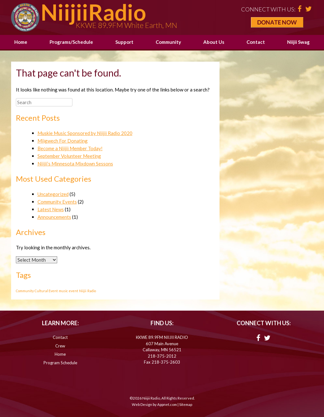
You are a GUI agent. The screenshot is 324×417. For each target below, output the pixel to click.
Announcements (54, 217)
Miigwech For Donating (62, 141)
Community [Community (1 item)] (25, 291)
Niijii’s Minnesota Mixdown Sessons (75, 163)
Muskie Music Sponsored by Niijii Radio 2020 (84, 133)
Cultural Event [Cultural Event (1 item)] (46, 291)
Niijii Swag (298, 42)
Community (168, 42)
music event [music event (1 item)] (68, 291)
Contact (255, 42)
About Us (213, 42)
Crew (60, 345)
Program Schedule (60, 362)
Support (124, 42)
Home (20, 42)
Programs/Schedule (71, 42)
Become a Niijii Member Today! (70, 148)
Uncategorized (53, 194)
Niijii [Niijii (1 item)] (82, 291)
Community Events (57, 202)
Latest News (50, 209)
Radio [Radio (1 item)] (91, 291)
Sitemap (185, 404)
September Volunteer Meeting (69, 156)
